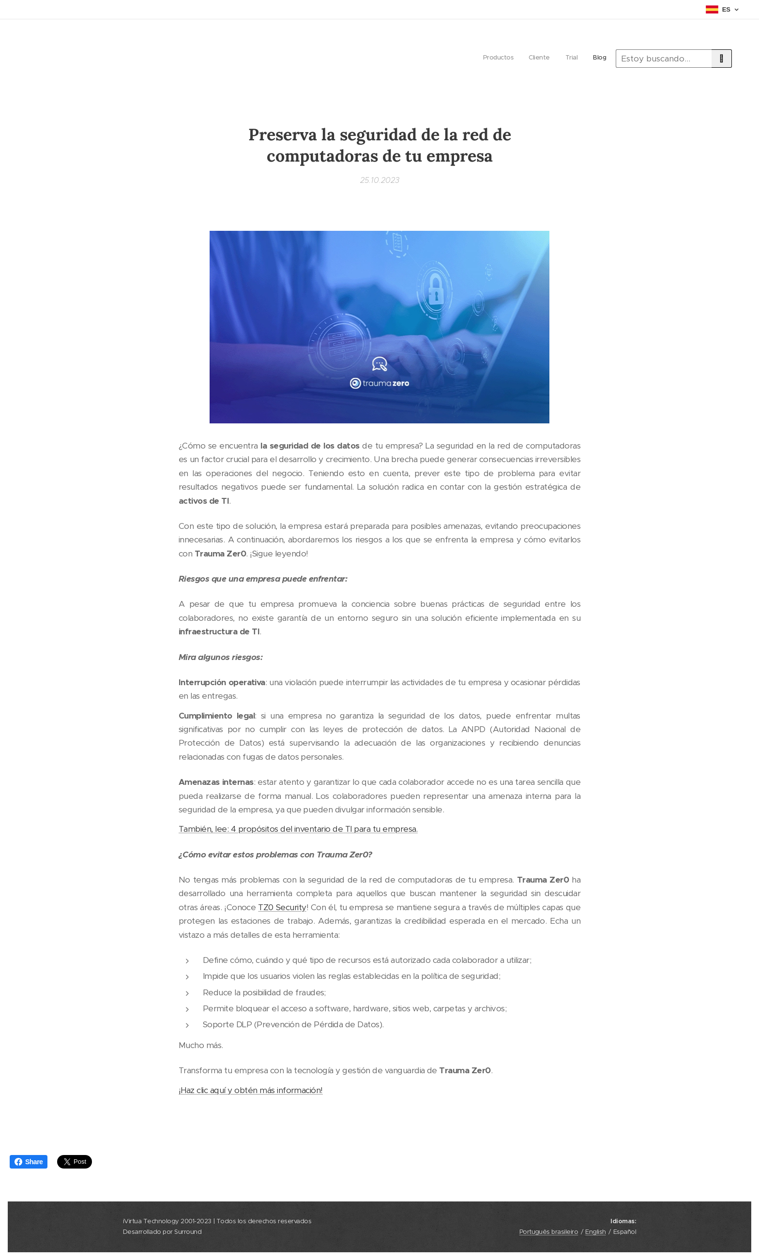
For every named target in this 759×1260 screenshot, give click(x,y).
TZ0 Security (282, 907)
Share (29, 1162)
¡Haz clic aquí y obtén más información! (251, 1089)
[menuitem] (562, 58)
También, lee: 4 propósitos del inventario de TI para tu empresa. (298, 829)
